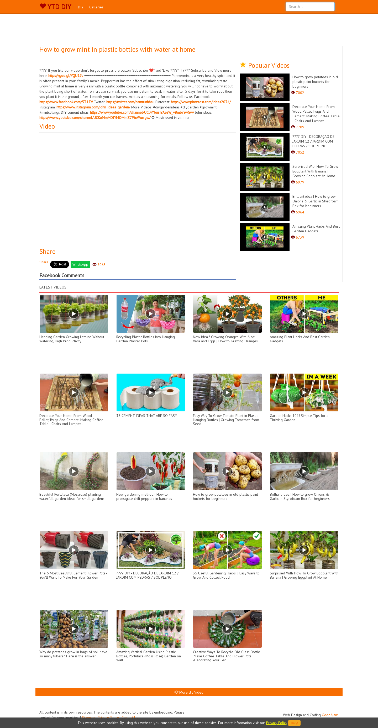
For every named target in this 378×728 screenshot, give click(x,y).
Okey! (294, 723)
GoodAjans (330, 715)
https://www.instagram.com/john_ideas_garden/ (93, 107)
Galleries (96, 7)
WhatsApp (80, 264)
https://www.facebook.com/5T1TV (66, 101)
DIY (80, 7)
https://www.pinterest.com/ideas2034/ (201, 101)
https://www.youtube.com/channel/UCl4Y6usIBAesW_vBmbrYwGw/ (142, 112)
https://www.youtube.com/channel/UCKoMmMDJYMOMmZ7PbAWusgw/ (94, 117)
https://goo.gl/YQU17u (65, 75)
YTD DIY (55, 7)
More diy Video (189, 692)
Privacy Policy (276, 722)
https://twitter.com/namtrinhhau (130, 101)
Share (44, 262)
